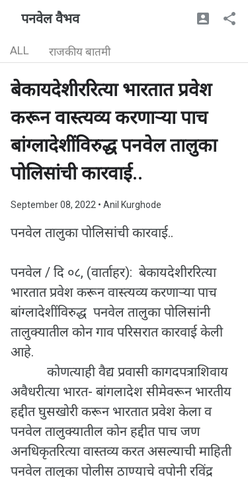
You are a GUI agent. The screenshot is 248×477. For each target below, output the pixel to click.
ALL (19, 50)
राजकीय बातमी (79, 51)
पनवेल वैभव (50, 18)
